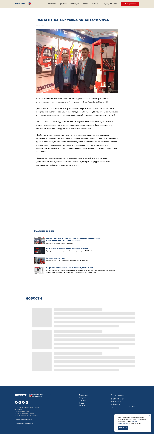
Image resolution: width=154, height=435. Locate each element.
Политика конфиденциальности (23, 420)
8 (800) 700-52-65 (117, 400)
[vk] (20, 403)
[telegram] (16, 403)
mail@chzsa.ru (116, 402)
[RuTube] (23, 403)
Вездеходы (74, 4)
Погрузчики (51, 4)
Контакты (82, 407)
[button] (130, 4)
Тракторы (63, 4)
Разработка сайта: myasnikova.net (24, 424)
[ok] (27, 403)
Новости (85, 4)
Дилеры (95, 4)
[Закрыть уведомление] (149, 416)
